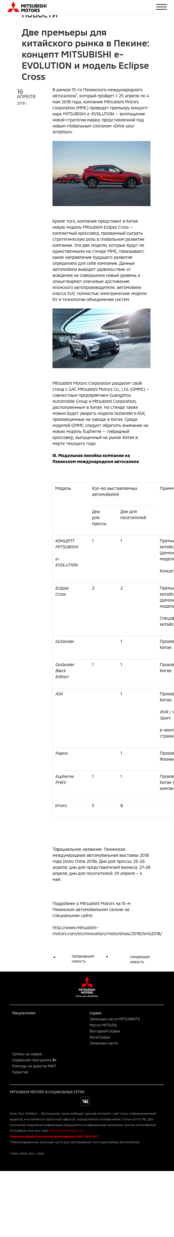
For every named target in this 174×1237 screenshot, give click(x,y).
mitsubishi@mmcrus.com (66, 1130)
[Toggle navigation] (161, 6)
